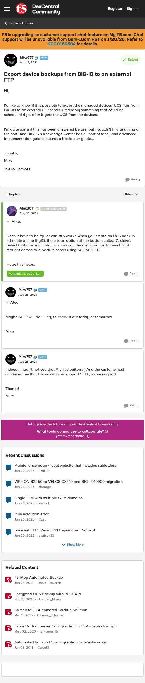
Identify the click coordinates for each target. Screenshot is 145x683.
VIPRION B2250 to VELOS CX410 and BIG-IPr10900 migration (68, 481)
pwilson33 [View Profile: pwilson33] (46, 535)
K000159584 (61, 44)
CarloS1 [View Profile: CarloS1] (43, 647)
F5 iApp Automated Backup (38, 577)
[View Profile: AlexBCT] (12, 211)
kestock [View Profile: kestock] (44, 503)
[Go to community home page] (37, 9)
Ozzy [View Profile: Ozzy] (42, 519)
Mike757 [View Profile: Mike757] (26, 58)
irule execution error (31, 514)
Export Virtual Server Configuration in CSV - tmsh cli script (65, 626)
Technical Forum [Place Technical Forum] (18, 23)
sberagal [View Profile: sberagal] (45, 487)
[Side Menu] (7, 9)
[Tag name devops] (24, 169)
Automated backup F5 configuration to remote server (60, 642)
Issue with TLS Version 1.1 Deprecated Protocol (54, 530)
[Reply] (132, 179)
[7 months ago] (24, 599)
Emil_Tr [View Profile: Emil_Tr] (44, 471)
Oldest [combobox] (130, 194)
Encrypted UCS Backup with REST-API (47, 594)
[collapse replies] (72, 204)
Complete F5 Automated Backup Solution (50, 610)
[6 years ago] (25, 631)
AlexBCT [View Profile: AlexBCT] (27, 208)
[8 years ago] (24, 583)
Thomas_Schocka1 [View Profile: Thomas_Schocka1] (51, 615)
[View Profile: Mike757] (10, 60)
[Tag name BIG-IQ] (10, 169)
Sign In (132, 8)
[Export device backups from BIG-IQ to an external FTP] (29, 214)
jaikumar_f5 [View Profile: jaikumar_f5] (49, 631)
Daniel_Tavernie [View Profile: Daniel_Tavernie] (49, 583)
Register (115, 8)
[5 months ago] (24, 471)
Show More (72, 545)
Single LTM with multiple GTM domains (48, 498)
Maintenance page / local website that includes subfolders (65, 465)
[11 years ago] (23, 615)
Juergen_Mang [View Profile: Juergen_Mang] (49, 599)
